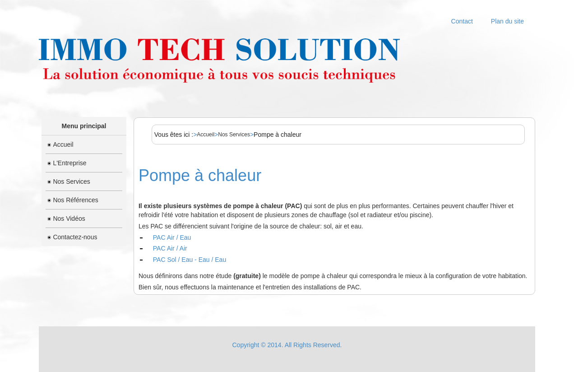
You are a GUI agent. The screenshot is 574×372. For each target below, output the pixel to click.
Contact (462, 21)
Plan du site (507, 21)
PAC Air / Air (170, 248)
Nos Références (72, 200)
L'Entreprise (66, 163)
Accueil (60, 144)
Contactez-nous (72, 237)
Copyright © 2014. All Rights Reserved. (287, 345)
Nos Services (68, 181)
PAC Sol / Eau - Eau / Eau (189, 259)
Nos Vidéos (66, 218)
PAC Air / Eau (172, 237)
